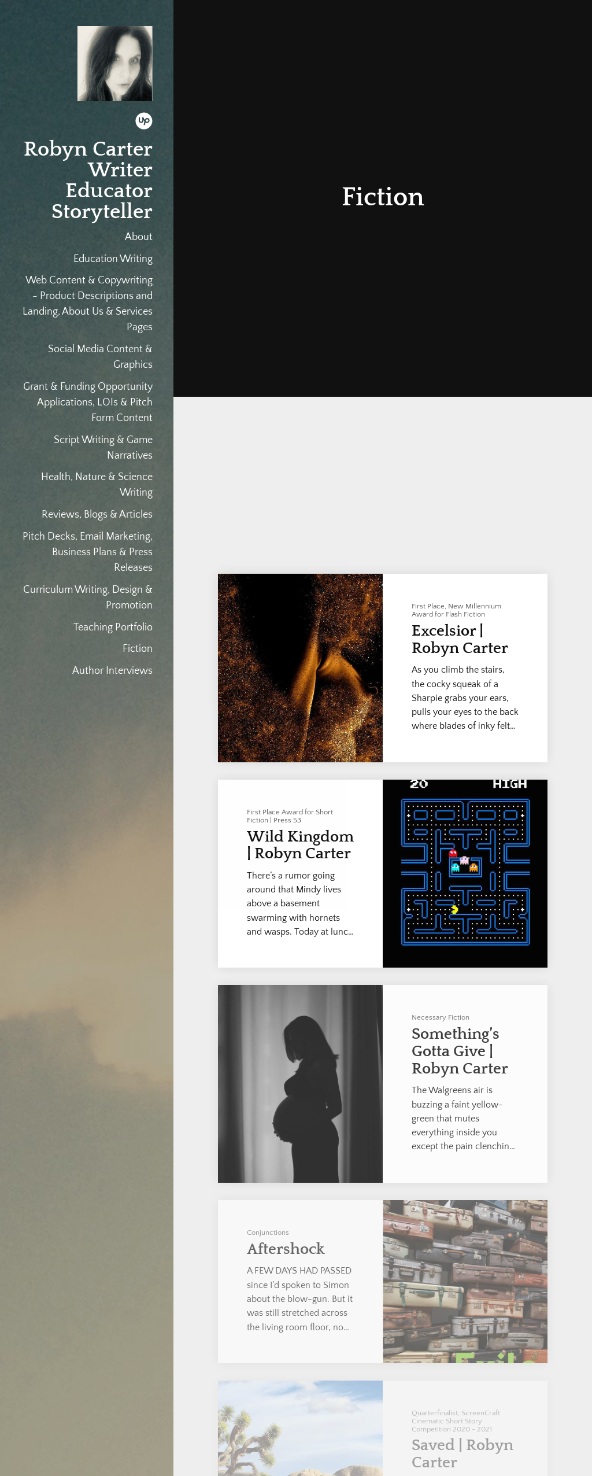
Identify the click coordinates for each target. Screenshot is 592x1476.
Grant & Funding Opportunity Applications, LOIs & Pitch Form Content (88, 402)
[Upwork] (144, 123)
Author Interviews (112, 671)
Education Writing (113, 259)
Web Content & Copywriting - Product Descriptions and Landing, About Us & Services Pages (88, 304)
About (139, 237)
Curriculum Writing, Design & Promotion (88, 597)
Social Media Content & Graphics (100, 357)
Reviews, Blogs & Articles (97, 515)
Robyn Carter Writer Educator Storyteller (88, 180)
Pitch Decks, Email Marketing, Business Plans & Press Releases (88, 552)
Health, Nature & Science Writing (97, 485)
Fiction (138, 649)
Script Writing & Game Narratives (103, 448)
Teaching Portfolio (113, 627)
